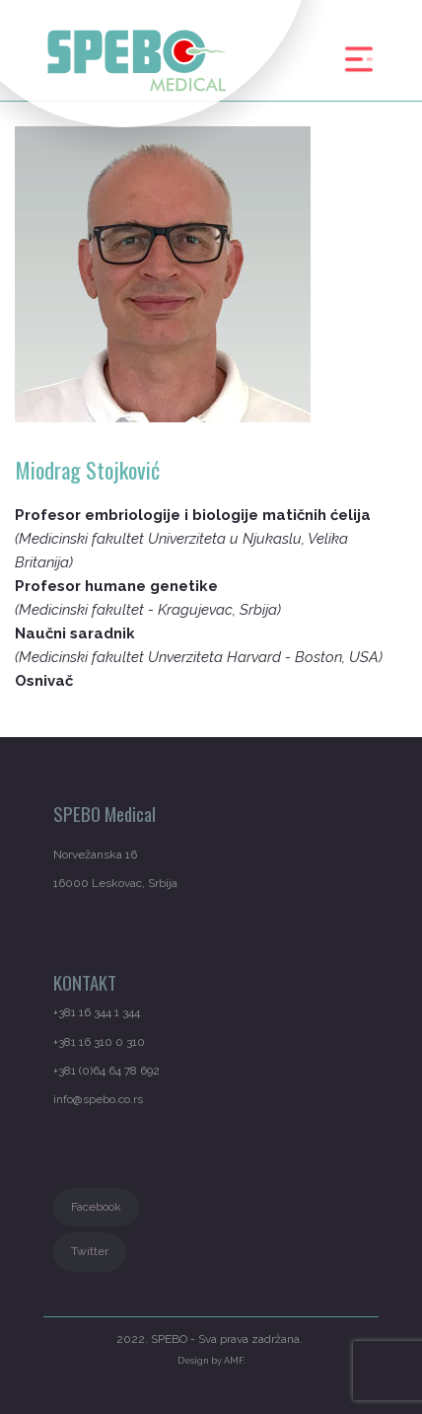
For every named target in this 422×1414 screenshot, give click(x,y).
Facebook (96, 1207)
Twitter (89, 1251)
